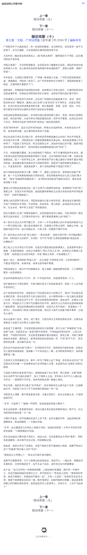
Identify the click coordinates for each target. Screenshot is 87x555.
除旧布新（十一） (43, 29)
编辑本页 (75, 40)
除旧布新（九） (44, 19)
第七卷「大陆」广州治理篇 (23, 40)
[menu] (83, 4)
